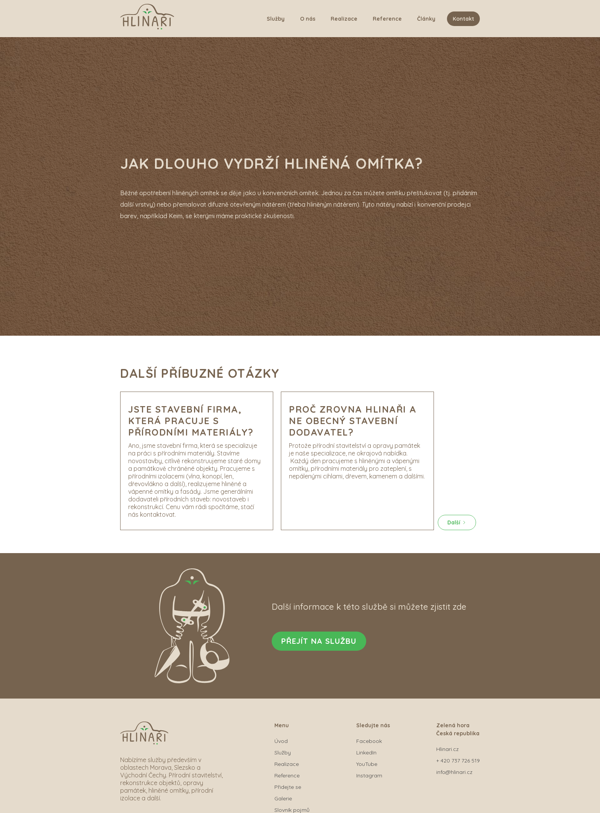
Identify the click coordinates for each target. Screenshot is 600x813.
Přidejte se (287, 787)
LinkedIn (366, 752)
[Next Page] (457, 522)
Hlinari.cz (447, 749)
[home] (147, 18)
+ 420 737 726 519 (458, 760)
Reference (387, 18)
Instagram (369, 775)
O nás (307, 18)
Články (426, 18)
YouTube (366, 764)
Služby (276, 18)
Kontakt (463, 18)
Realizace (344, 18)
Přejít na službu (319, 641)
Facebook (369, 741)
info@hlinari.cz (454, 772)
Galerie (283, 798)
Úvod (281, 741)
